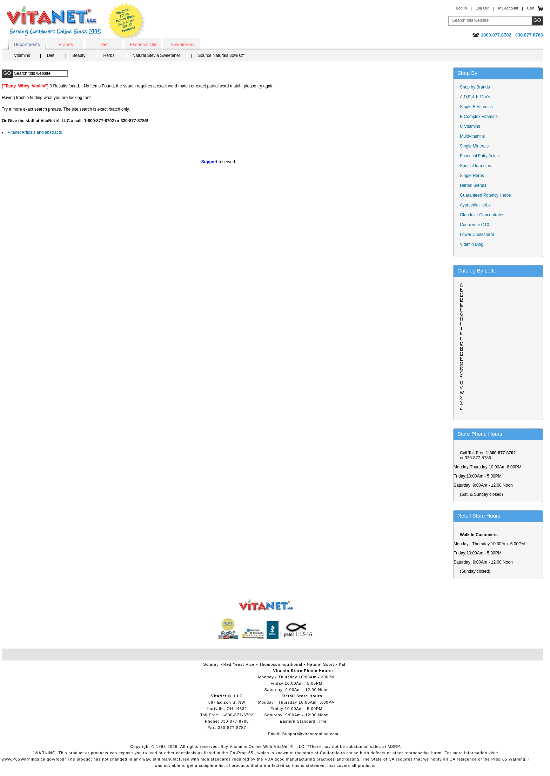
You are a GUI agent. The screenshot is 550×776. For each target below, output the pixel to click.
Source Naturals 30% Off (221, 55)
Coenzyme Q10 (474, 224)
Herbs (109, 55)
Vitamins (22, 55)
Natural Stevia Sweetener (156, 55)
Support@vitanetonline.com (310, 734)
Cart (530, 8)
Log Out (482, 8)
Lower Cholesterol (477, 234)
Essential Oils (143, 44)
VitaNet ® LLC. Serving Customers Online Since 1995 (54, 21)
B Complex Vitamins (479, 116)
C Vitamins (470, 126)
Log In (461, 8)
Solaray (211, 664)
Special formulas (475, 165)
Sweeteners (182, 44)
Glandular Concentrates (482, 214)
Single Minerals (474, 146)
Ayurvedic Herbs (475, 205)
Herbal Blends (473, 185)
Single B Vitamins (476, 106)
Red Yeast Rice (239, 664)
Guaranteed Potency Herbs (485, 195)
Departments (27, 44)
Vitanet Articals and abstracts (35, 132)
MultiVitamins (472, 136)
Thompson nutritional (280, 664)
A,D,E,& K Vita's (475, 96)
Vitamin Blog (471, 244)
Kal (342, 664)
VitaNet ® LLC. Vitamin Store (266, 605)
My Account (508, 8)
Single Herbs (472, 175)
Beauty (78, 55)
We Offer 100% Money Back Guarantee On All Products (126, 21)
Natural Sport (320, 664)
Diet (105, 44)
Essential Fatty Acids (479, 155)
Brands (66, 44)
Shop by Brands (476, 87)
